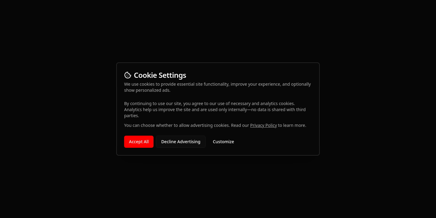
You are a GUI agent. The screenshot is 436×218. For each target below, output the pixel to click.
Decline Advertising (180, 141)
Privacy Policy (263, 125)
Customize (223, 141)
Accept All (139, 141)
